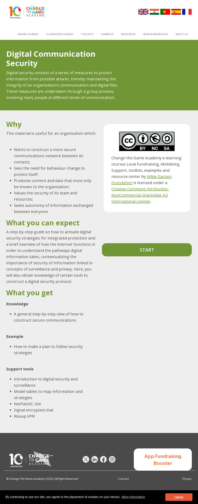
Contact (123, 478)
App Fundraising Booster (162, 459)
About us (182, 34)
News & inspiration (155, 34)
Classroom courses (59, 34)
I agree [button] (178, 497)
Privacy (187, 478)
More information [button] (133, 497)
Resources (128, 34)
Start (147, 249)
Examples (107, 34)
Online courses (28, 34)
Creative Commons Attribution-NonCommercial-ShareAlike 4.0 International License (140, 195)
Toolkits (87, 34)
